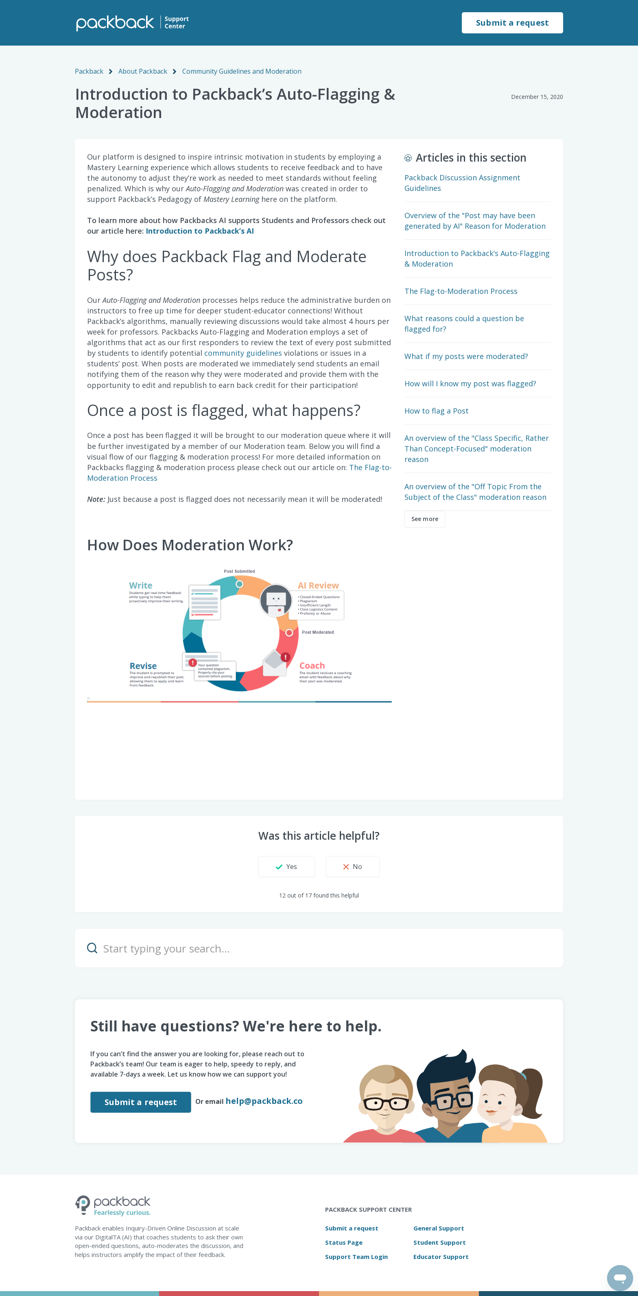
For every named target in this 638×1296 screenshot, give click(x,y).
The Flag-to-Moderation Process (461, 291)
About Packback (142, 71)
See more (424, 519)
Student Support (439, 1242)
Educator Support (441, 1256)
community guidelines (243, 353)
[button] (286, 866)
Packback (89, 71)
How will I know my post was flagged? (470, 383)
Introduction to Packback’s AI (201, 231)
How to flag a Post (436, 411)
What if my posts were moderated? (466, 356)
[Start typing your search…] (319, 948)
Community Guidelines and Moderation (242, 71)
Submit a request (512, 22)
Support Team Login (356, 1256)
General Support (438, 1228)
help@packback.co (264, 1100)
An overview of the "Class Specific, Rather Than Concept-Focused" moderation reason (476, 448)
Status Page (344, 1242)
